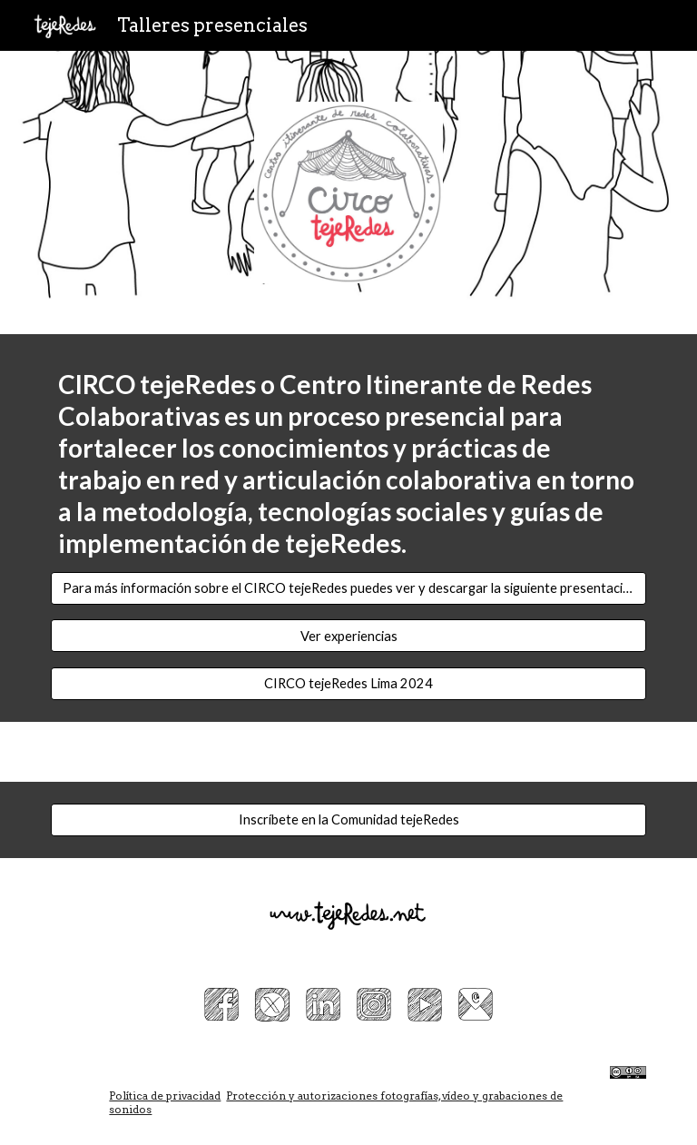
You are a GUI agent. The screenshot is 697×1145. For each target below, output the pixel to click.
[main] (348, 464)
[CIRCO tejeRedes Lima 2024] (348, 683)
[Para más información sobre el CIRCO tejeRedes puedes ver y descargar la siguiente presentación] (348, 588)
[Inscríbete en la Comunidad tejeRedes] (348, 819)
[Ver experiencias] (348, 635)
